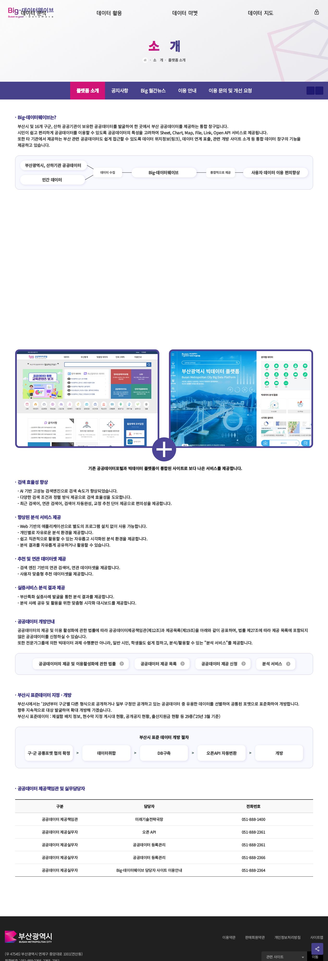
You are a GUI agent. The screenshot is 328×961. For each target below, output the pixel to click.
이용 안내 (187, 90)
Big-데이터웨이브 (34, 14)
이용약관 (228, 937)
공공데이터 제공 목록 (158, 664)
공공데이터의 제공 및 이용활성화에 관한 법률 (74, 664)
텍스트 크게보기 (311, 91)
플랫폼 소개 (177, 59)
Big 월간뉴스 (153, 90)
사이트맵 (316, 937)
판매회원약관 (255, 937)
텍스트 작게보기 (319, 91)
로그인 (315, 14)
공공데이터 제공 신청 (220, 664)
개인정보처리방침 (287, 937)
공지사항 (119, 90)
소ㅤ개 (164, 45)
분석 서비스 (275, 664)
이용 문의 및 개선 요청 (230, 90)
